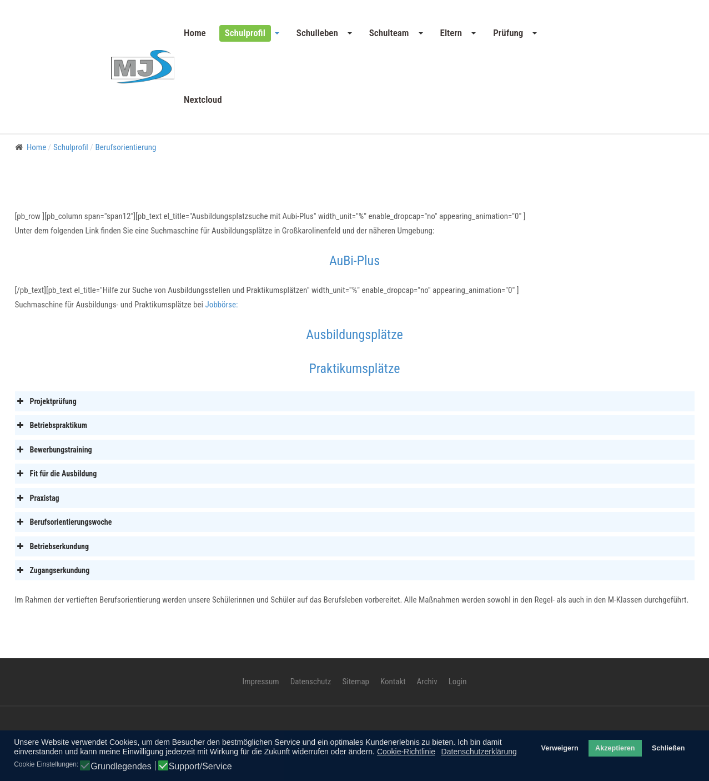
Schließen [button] (668, 748)
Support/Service (200, 766)
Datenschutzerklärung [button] (479, 751)
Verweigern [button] (559, 748)
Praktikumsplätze (354, 368)
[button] (251, 33)
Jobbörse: (221, 305)
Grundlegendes (120, 766)
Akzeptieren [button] (615, 748)
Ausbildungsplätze (354, 334)
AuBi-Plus (354, 260)
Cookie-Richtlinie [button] (406, 751)
